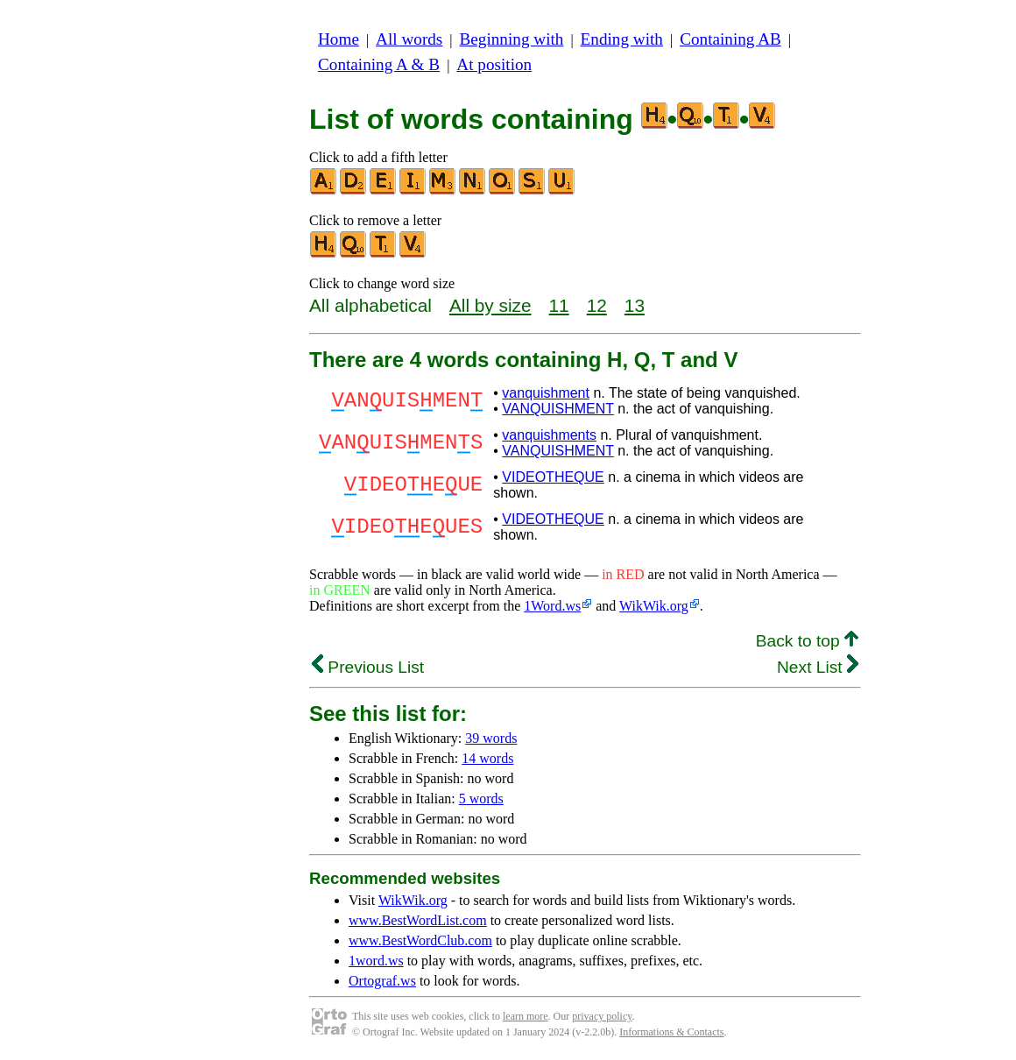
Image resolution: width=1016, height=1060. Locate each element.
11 (559, 305)
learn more (525, 1016)
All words (409, 39)
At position (494, 64)
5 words (481, 798)
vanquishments (549, 435)
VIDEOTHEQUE (552, 477)
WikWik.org (653, 605)
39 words (491, 738)
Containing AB (730, 39)
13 (634, 305)
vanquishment (545, 392)
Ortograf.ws (382, 980)
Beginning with (512, 39)
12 (597, 305)
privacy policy (601, 1016)
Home (338, 39)
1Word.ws (552, 605)
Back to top (807, 641)
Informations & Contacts (671, 1032)
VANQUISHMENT (557, 408)
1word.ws (376, 960)
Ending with (622, 39)
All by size (490, 305)
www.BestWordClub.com (420, 940)
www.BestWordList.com (418, 920)
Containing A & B (379, 64)
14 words (487, 758)
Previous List (368, 667)
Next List (817, 667)
